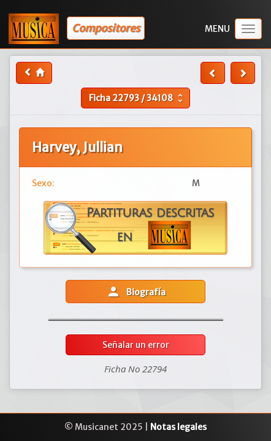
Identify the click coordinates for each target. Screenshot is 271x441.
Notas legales (178, 426)
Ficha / (137, 98)
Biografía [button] (136, 291)
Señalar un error (135, 344)
